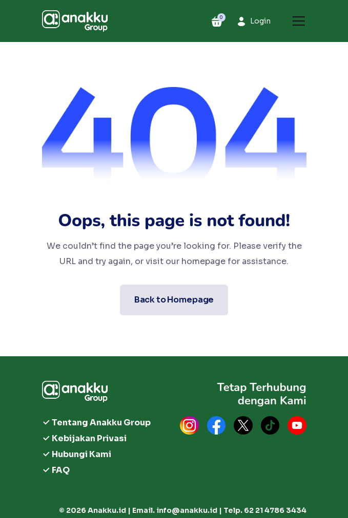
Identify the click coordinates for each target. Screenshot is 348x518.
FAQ (61, 470)
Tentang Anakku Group (101, 422)
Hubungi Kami (81, 454)
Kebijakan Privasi (89, 438)
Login (260, 21)
